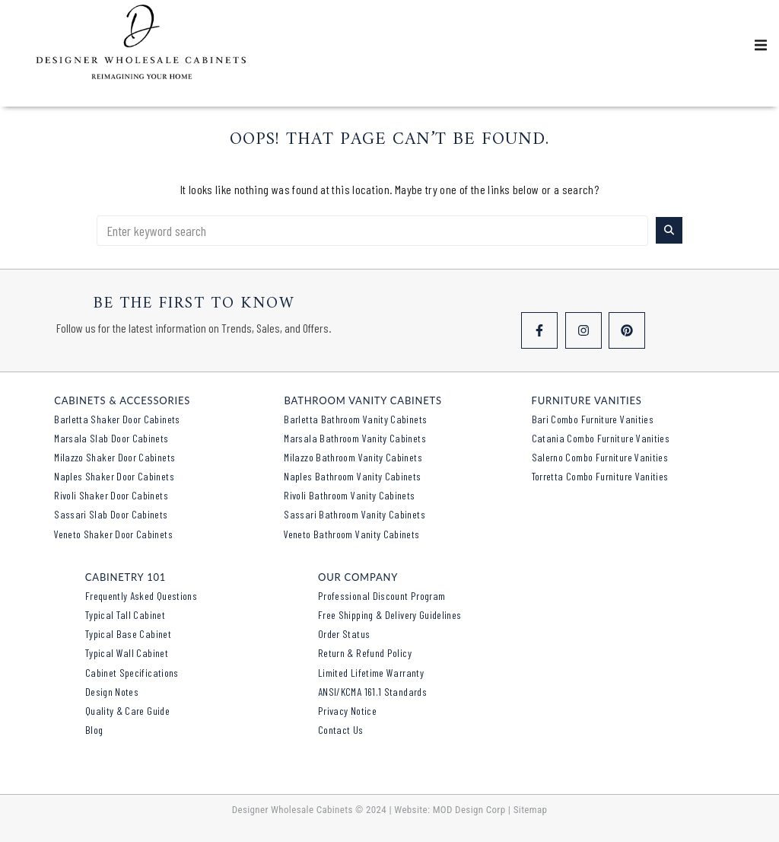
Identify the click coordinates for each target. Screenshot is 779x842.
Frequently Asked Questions (141, 595)
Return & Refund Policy (365, 652)
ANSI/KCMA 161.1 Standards (372, 691)
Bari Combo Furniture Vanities (592, 419)
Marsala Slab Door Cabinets (111, 438)
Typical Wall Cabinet (126, 652)
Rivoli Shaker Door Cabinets (111, 495)
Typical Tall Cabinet (125, 614)
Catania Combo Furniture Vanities (601, 438)
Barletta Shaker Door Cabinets (117, 419)
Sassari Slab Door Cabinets (110, 514)
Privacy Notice (347, 710)
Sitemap (531, 809)
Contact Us (341, 729)
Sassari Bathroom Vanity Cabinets (354, 514)
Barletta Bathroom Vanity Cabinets (355, 419)
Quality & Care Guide (127, 710)
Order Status (344, 633)
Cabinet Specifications (132, 672)
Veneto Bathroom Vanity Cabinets (351, 534)
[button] (761, 45)
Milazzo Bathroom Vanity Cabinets (353, 457)
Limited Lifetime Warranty (371, 672)
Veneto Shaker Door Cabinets (113, 534)
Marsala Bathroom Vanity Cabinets (355, 438)
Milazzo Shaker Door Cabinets (114, 457)
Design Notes (111, 691)
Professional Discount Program (381, 595)
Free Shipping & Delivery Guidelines (390, 614)
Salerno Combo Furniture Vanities (600, 457)
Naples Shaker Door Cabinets (114, 476)
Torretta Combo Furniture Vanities (600, 476)
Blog (94, 729)
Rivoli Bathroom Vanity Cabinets (349, 495)
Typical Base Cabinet (128, 633)
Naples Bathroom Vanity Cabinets (352, 476)
